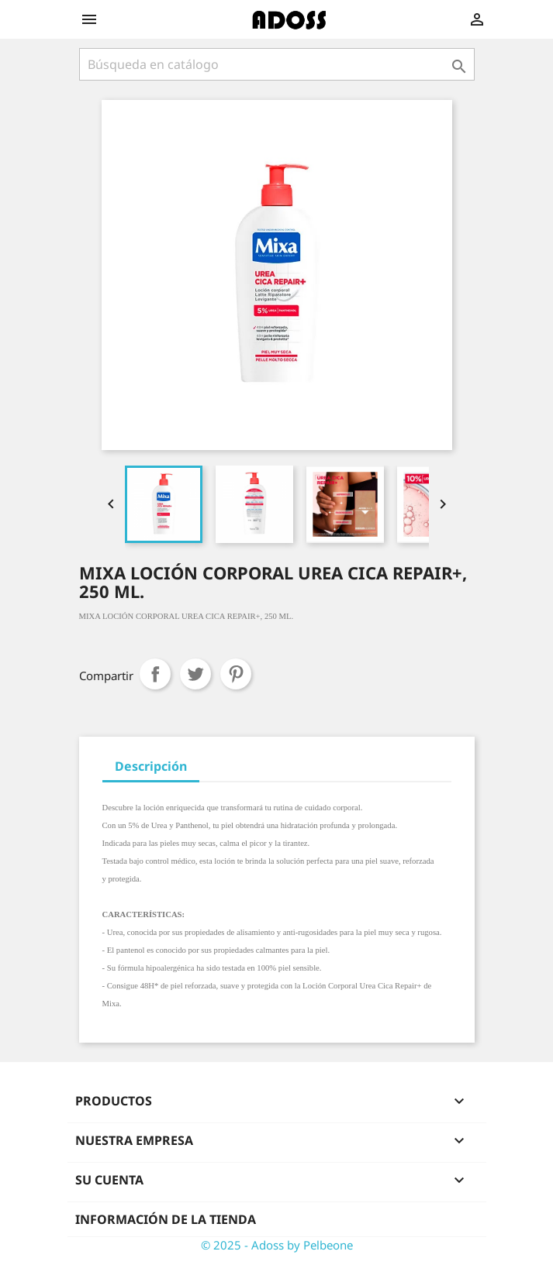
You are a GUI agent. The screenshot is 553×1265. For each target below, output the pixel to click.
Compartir (155, 673)
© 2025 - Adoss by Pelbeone (277, 1245)
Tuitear (195, 673)
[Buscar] (277, 64)
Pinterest (235, 673)
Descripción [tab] (151, 766)
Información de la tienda (165, 1219)
